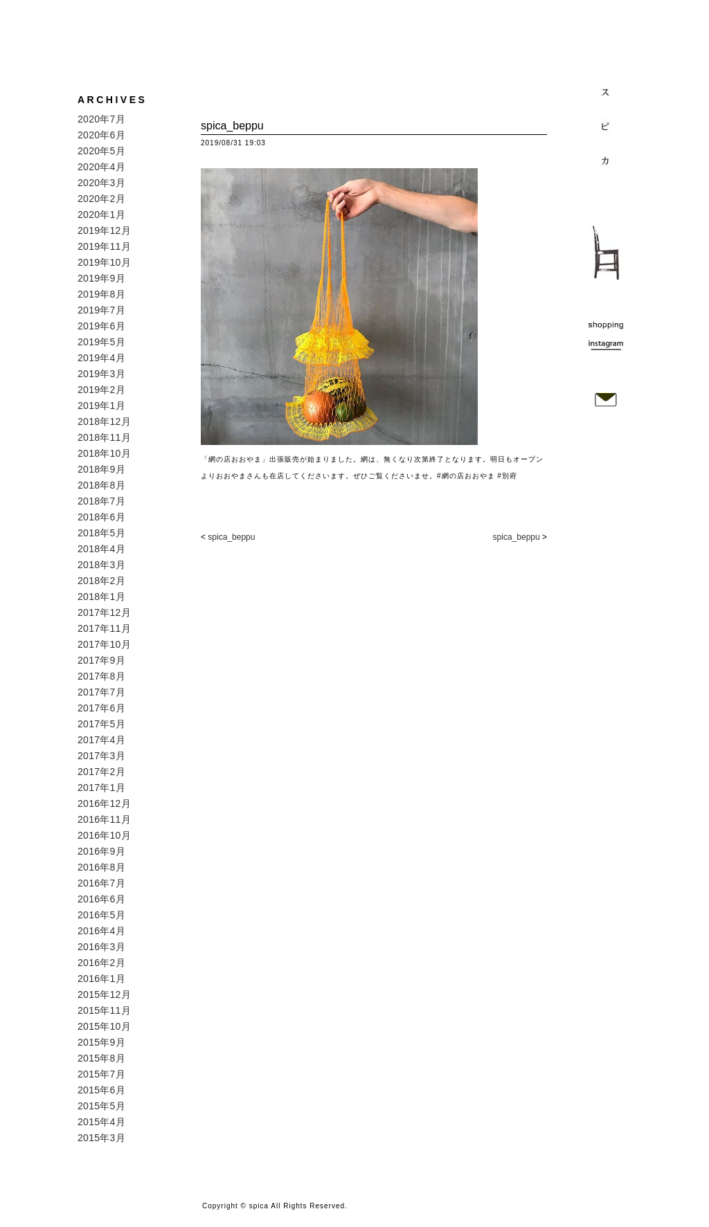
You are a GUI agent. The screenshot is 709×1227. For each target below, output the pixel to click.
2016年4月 (101, 930)
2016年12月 (104, 803)
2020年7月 (101, 119)
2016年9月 (101, 851)
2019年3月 (101, 373)
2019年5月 (101, 341)
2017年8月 (101, 676)
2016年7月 (101, 883)
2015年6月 (101, 1090)
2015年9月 (101, 1042)
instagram (606, 342)
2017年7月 (101, 692)
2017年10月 (104, 644)
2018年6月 (101, 516)
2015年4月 (101, 1121)
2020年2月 (101, 198)
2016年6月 (101, 899)
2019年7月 (101, 310)
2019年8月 (101, 294)
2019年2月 (101, 389)
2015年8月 (101, 1058)
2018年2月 (101, 580)
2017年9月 (101, 660)
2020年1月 (101, 214)
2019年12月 (104, 230)
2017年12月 (104, 612)
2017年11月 (104, 628)
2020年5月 (101, 150)
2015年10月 (104, 1026)
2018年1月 (101, 596)
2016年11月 (104, 819)
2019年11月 (104, 246)
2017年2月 (101, 771)
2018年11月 (104, 437)
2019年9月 (101, 278)
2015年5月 (101, 1105)
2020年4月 (101, 166)
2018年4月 (101, 548)
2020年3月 (101, 182)
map (606, 360)
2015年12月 (104, 994)
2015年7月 (101, 1074)
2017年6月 (101, 708)
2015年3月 (101, 1137)
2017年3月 (101, 755)
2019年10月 (104, 262)
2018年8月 (101, 485)
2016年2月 (101, 962)
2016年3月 (101, 946)
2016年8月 (101, 867)
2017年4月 (101, 739)
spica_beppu (231, 537)
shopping (606, 324)
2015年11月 (104, 1010)
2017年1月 (101, 787)
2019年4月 (101, 357)
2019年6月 (101, 325)
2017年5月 (101, 723)
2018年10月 (104, 453)
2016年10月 (104, 835)
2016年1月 (101, 978)
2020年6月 (101, 134)
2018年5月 (101, 532)
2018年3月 (101, 564)
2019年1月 (101, 405)
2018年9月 (101, 469)
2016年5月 (101, 914)
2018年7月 (101, 501)
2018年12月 (104, 421)
